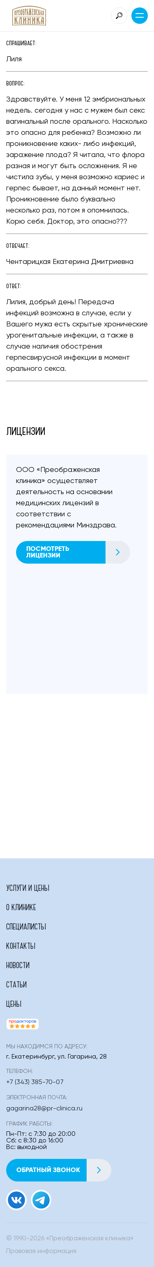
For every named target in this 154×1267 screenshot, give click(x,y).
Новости (18, 965)
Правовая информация (41, 1251)
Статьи (16, 984)
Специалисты (26, 926)
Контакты (20, 945)
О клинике (21, 907)
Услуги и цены (27, 887)
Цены (13, 1003)
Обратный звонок (63, 1170)
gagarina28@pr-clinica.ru (44, 1108)
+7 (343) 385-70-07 (35, 1082)
